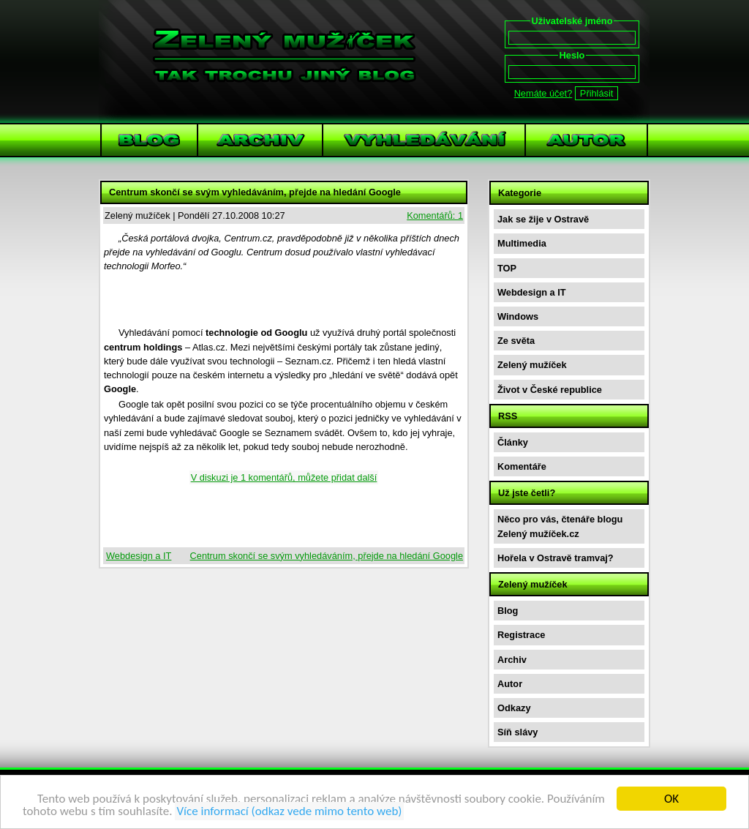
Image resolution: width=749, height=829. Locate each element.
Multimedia (521, 243)
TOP (506, 268)
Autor (509, 683)
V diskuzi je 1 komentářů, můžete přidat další (284, 477)
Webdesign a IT (138, 555)
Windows (517, 316)
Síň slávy (517, 732)
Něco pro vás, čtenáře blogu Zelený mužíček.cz (559, 526)
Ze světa (516, 340)
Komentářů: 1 (435, 215)
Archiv (512, 659)
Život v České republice (549, 389)
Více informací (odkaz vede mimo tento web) (289, 811)
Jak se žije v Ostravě (543, 219)
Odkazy (514, 707)
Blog (507, 610)
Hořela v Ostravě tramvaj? (555, 557)
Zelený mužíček (532, 364)
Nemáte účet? (543, 93)
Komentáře (521, 466)
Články (512, 442)
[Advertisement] (284, 302)
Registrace (521, 634)
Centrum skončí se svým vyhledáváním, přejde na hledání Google (326, 555)
